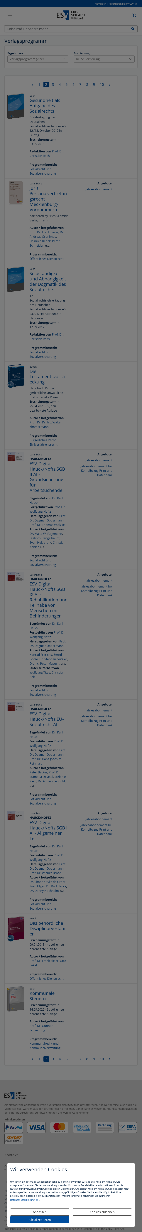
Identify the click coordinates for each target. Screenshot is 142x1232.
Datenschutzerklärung (22, 1199)
